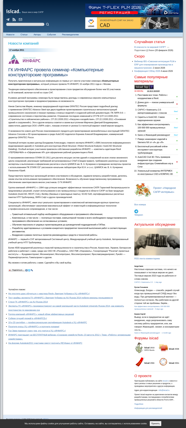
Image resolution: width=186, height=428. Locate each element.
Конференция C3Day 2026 (147, 71)
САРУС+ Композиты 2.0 (143, 282)
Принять (155, 423)
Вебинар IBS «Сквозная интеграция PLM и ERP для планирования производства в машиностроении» (155, 64)
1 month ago (166, 333)
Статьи (24, 34)
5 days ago (159, 309)
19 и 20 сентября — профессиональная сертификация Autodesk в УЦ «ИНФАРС (47, 322)
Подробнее (138, 404)
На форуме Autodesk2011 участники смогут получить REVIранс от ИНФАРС (45, 343)
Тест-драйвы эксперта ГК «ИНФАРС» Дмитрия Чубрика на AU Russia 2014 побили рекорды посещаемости (60, 298)
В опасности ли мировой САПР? (150, 47)
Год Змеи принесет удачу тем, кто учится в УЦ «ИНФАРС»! (37, 331)
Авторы (37, 34)
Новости (10, 34)
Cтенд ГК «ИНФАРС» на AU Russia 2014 (28, 302)
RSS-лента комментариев (147, 258)
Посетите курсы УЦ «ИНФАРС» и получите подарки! (33, 326)
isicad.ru (166, 381)
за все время (153, 91)
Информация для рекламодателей (148, 408)
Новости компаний (23, 43)
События (51, 34)
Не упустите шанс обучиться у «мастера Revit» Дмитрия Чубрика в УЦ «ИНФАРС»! (49, 293)
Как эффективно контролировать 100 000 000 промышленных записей (154, 127)
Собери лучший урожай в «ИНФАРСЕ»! (27, 318)
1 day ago (158, 282)
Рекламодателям (70, 34)
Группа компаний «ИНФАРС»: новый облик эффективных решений (41, 314)
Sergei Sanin (138, 266)
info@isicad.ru (164, 390)
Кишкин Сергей (139, 314)
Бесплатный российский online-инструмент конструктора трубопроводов (153, 149)
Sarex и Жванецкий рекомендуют (154, 135)
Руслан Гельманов (141, 287)
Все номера (140, 204)
